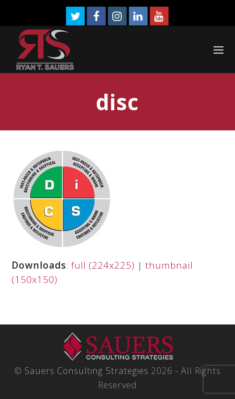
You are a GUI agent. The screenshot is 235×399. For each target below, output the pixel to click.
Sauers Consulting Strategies (86, 371)
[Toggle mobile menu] (218, 49)
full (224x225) (103, 265)
